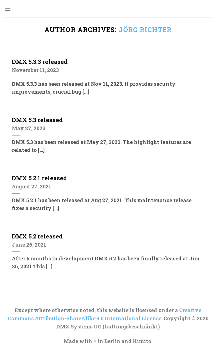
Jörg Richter (145, 29)
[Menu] (7, 8)
